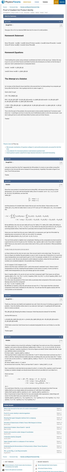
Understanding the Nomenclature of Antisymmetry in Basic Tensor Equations (25, 446)
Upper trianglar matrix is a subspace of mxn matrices (19, 441)
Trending (45, 2)
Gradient (32, 12)
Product (42, 12)
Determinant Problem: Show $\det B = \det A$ (17, 427)
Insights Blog (27, 2)
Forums (37, 2)
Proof (46, 12)
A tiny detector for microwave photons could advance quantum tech (25, 151)
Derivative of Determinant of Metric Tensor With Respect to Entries (23, 422)
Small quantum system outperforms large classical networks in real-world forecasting (30, 153)
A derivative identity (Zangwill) (12, 437)
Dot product (26, 12)
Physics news (7, 144)
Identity (37, 12)
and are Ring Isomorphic (15, 451)
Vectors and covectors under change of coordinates (18, 432)
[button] (32, 2)
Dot (22, 12)
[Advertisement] (33, 130)
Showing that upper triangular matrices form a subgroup (20, 418)
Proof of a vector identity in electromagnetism (17, 413)
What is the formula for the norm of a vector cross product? (21, 408)
